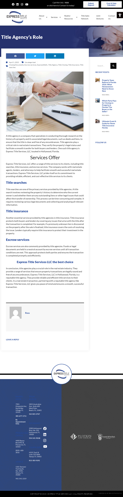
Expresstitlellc (42, 65)
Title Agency (52, 65)
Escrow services (30, 65)
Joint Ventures (100, 17)
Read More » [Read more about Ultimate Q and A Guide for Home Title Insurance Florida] (106, 131)
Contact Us (111, 17)
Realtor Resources (68, 17)
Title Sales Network (85, 17)
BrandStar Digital (115, 493)
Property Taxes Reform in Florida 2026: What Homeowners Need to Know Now (109, 85)
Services (54, 17)
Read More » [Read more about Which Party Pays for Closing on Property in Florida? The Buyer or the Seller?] (106, 115)
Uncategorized (30, 62)
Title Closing (62, 65)
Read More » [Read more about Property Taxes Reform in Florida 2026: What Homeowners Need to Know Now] (106, 94)
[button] (120, 15)
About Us (41, 17)
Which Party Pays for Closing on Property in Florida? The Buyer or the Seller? (109, 106)
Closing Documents (16, 65)
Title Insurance (73, 65)
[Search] (113, 66)
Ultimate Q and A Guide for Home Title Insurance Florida (109, 124)
